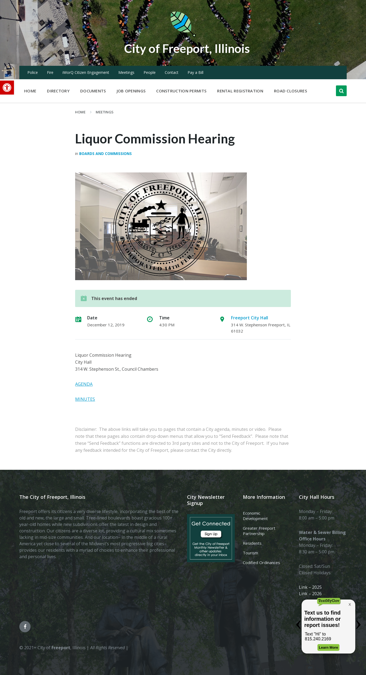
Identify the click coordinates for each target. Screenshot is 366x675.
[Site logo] (183, 36)
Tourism (250, 552)
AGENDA (84, 384)
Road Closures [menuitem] (290, 90)
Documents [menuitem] (93, 90)
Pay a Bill (195, 72)
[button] (7, 88)
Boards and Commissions (105, 153)
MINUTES (85, 399)
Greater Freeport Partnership (259, 530)
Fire (50, 72)
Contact (171, 72)
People (150, 72)
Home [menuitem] (30, 90)
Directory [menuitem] (58, 90)
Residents (252, 543)
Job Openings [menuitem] (131, 90)
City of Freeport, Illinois (187, 48)
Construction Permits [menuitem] (181, 90)
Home (80, 112)
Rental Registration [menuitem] (240, 90)
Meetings (126, 72)
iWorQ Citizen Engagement (86, 72)
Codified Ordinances (261, 562)
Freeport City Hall (249, 318)
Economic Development (255, 515)
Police (32, 72)
